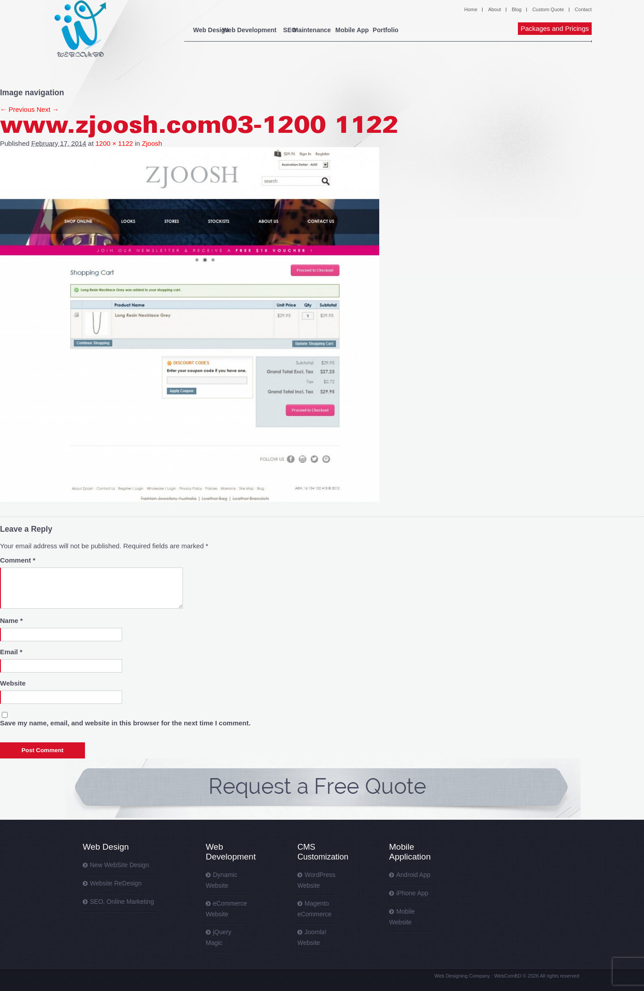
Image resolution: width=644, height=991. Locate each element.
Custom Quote (548, 9)
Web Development (267, 30)
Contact (583, 9)
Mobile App (404, 30)
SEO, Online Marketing (122, 901)
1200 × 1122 (114, 143)
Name (11, 620)
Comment (17, 560)
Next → (48, 109)
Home (470, 9)
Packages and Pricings (555, 28)
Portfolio (458, 30)
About (494, 9)
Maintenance (353, 30)
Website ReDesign (116, 883)
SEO (312, 30)
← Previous (17, 109)
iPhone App (412, 893)
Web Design (211, 30)
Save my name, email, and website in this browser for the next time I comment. (125, 723)
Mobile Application (410, 851)
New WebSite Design (119, 864)
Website (12, 683)
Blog (516, 9)
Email (11, 652)
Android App (413, 874)
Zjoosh (152, 143)
